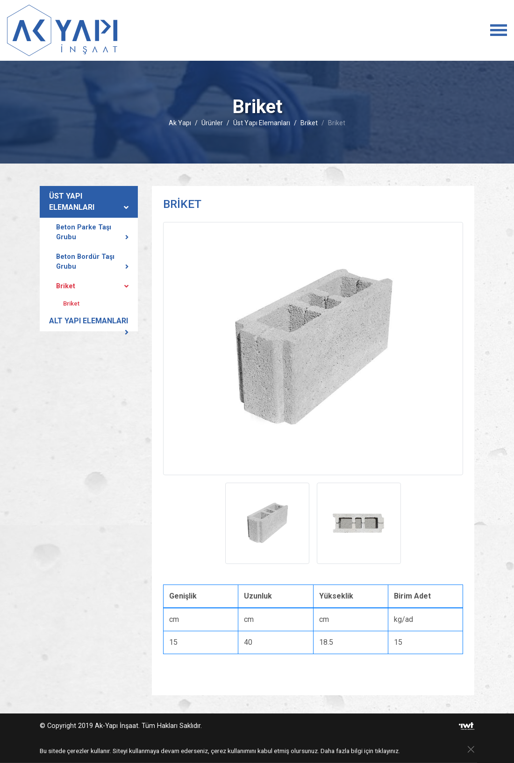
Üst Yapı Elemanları (261, 123)
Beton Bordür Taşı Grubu (85, 262)
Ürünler (212, 123)
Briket (309, 123)
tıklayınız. (387, 751)
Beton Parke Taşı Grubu (83, 232)
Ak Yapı (180, 123)
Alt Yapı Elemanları (88, 320)
